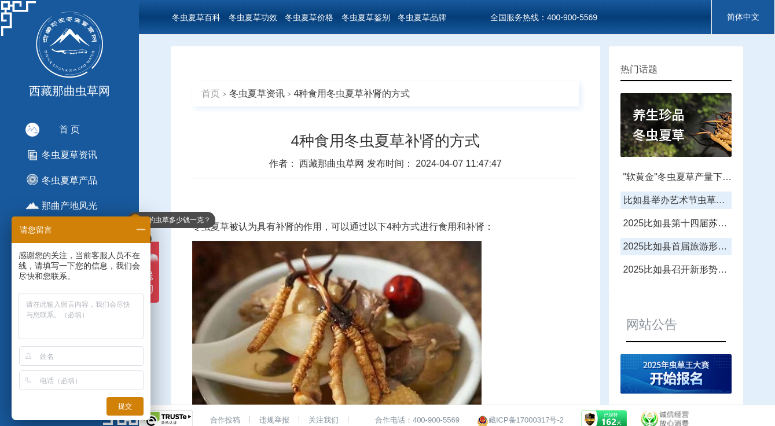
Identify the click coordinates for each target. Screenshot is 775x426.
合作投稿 (225, 420)
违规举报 (274, 420)
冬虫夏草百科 (196, 17)
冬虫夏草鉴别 (365, 17)
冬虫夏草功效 (253, 17)
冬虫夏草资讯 (257, 93)
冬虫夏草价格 (309, 17)
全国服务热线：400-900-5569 (543, 17)
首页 (210, 93)
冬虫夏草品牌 (422, 17)
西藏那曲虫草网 (332, 163)
